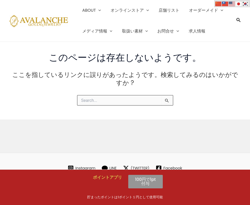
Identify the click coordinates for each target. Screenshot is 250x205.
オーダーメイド (201, 10)
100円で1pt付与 (145, 181)
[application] (97, 10)
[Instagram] (80, 168)
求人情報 (192, 31)
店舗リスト (165, 10)
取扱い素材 (133, 31)
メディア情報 (97, 31)
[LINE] (108, 168)
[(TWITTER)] (136, 168)
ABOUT (91, 10)
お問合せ (165, 31)
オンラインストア (128, 10)
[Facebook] (170, 168)
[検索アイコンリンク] (238, 20)
